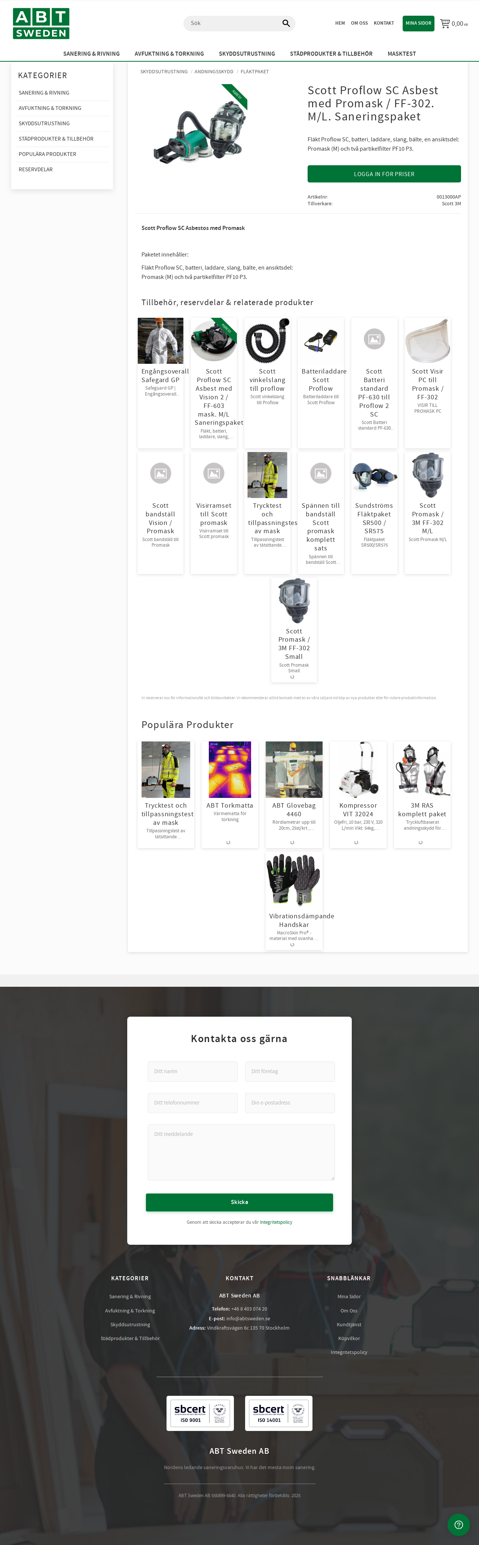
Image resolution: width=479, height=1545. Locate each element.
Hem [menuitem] (340, 23)
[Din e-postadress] (290, 1103)
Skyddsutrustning (130, 1324)
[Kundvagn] (454, 23)
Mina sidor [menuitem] (418, 23)
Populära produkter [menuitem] (47, 154)
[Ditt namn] (193, 1071)
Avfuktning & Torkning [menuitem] (169, 54)
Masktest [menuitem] (402, 54)
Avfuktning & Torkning (130, 1310)
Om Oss (349, 1310)
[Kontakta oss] (459, 1525)
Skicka (239, 1202)
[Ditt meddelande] (241, 1152)
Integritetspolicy (276, 1222)
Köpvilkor (349, 1338)
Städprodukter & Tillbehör (130, 1338)
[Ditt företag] (290, 1071)
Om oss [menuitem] (359, 23)
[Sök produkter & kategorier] (239, 23)
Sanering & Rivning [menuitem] (91, 54)
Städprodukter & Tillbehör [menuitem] (331, 54)
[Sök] (282, 23)
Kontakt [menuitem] (384, 23)
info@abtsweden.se (248, 1318)
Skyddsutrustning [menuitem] (247, 54)
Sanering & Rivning (130, 1296)
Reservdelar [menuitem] (36, 169)
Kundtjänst (349, 1324)
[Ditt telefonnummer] (193, 1103)
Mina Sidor (349, 1296)
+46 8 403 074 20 (249, 1308)
